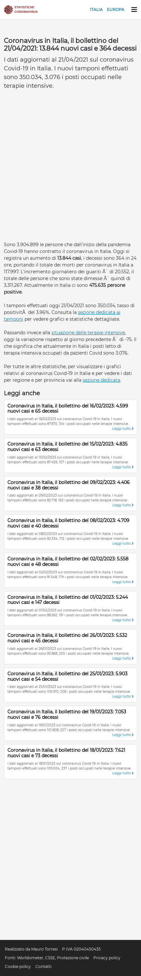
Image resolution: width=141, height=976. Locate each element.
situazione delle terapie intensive (88, 333)
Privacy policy (106, 957)
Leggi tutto (123, 429)
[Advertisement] (70, 167)
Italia (96, 9)
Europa (115, 9)
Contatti (43, 966)
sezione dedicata (101, 380)
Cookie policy (18, 966)
